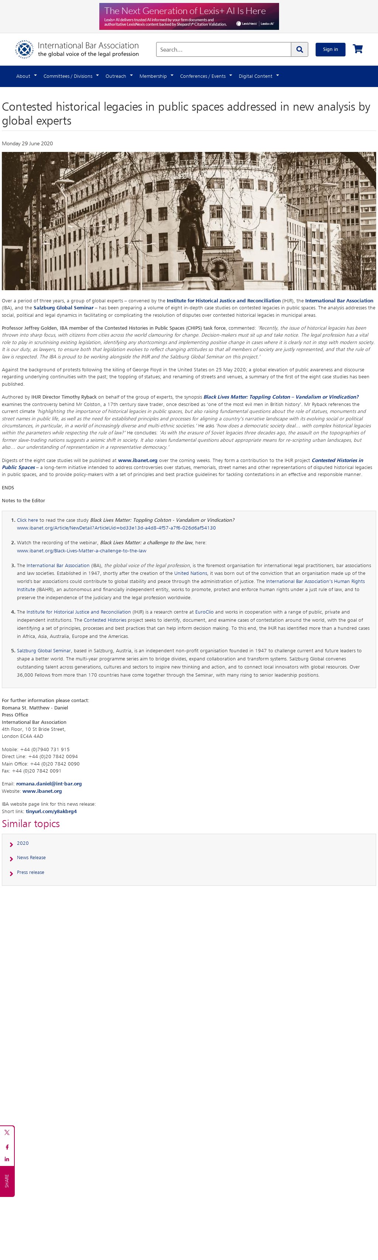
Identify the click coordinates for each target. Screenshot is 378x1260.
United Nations (190, 573)
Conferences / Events (203, 76)
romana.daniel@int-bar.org (49, 784)
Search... (171, 50)
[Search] (299, 49)
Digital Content (255, 76)
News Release (31, 857)
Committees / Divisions (68, 76)
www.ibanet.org (138, 460)
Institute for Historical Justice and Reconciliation (224, 300)
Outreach (116, 76)
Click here (27, 520)
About (23, 76)
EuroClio (204, 612)
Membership (153, 76)
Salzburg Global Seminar (63, 307)
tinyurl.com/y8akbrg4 (51, 811)
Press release (30, 872)
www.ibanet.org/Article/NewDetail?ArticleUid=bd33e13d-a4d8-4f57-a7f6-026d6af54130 (116, 528)
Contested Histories (105, 620)
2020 (23, 843)
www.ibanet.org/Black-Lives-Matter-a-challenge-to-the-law (81, 550)
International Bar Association (339, 300)
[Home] (84, 49)
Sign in (330, 49)
